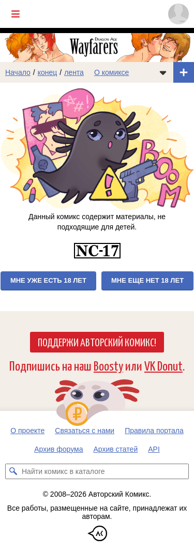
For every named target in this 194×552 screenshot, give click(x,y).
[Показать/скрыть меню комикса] (163, 72)
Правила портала (154, 430)
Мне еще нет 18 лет (147, 280)
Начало (18, 72)
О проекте (27, 430)
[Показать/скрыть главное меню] (15, 14)
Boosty (108, 365)
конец (47, 72)
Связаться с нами (84, 430)
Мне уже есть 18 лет (48, 280)
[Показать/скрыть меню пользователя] (178, 14)
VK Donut (163, 365)
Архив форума (58, 449)
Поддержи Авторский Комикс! (97, 341)
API (154, 449)
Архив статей (116, 449)
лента (74, 72)
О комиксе (111, 72)
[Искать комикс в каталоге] (13, 471)
